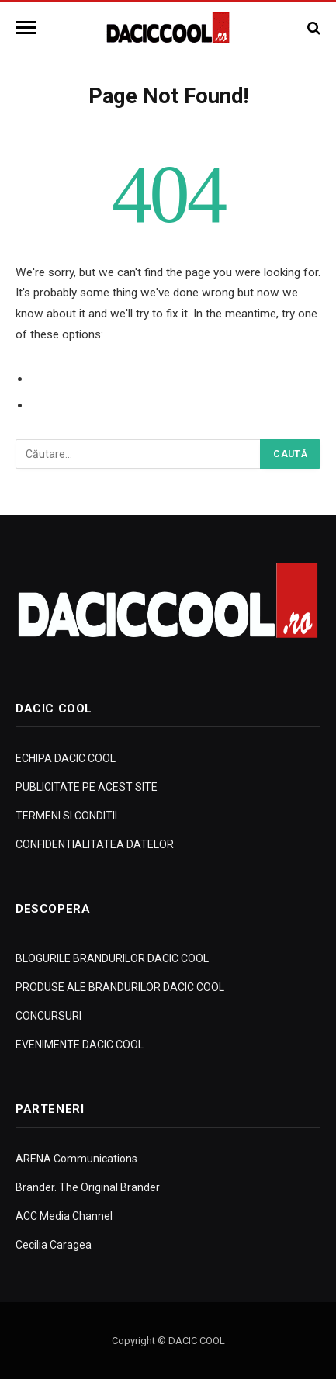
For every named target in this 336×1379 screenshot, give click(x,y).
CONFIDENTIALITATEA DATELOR (95, 844)
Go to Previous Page (87, 379)
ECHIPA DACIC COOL (66, 758)
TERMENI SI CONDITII (66, 815)
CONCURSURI (48, 1016)
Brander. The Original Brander (88, 1187)
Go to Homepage (78, 405)
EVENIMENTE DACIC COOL (80, 1044)
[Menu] (28, 27)
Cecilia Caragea (54, 1245)
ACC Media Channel (64, 1216)
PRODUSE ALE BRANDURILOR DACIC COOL (120, 987)
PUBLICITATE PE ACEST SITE (87, 787)
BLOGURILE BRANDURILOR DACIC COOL (112, 958)
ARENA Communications (76, 1158)
